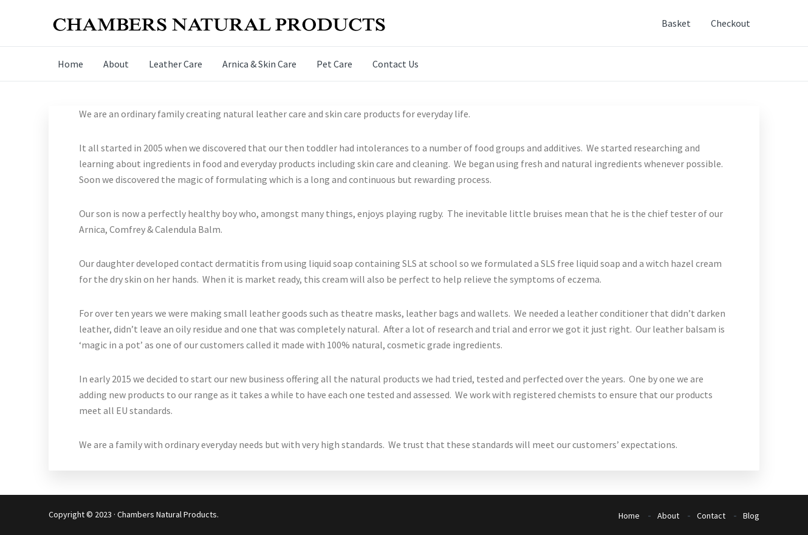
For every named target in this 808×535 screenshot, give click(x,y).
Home (629, 515)
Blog (751, 515)
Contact (711, 515)
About (668, 515)
